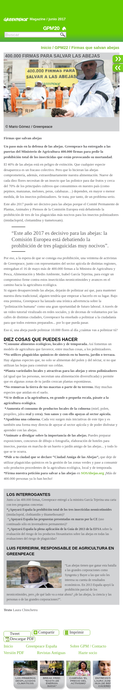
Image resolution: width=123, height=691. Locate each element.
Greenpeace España (41, 646)
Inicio (46, 47)
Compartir (46, 632)
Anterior (116, 71)
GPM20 (51, 28)
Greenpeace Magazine (64, 28)
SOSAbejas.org (92, 473)
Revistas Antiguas (51, 653)
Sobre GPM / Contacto (88, 646)
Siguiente (116, 62)
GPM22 (14, 28)
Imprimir (77, 632)
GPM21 (33, 28)
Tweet (15, 633)
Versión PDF (14, 653)
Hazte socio (87, 653)
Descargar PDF (22, 639)
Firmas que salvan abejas (95, 47)
